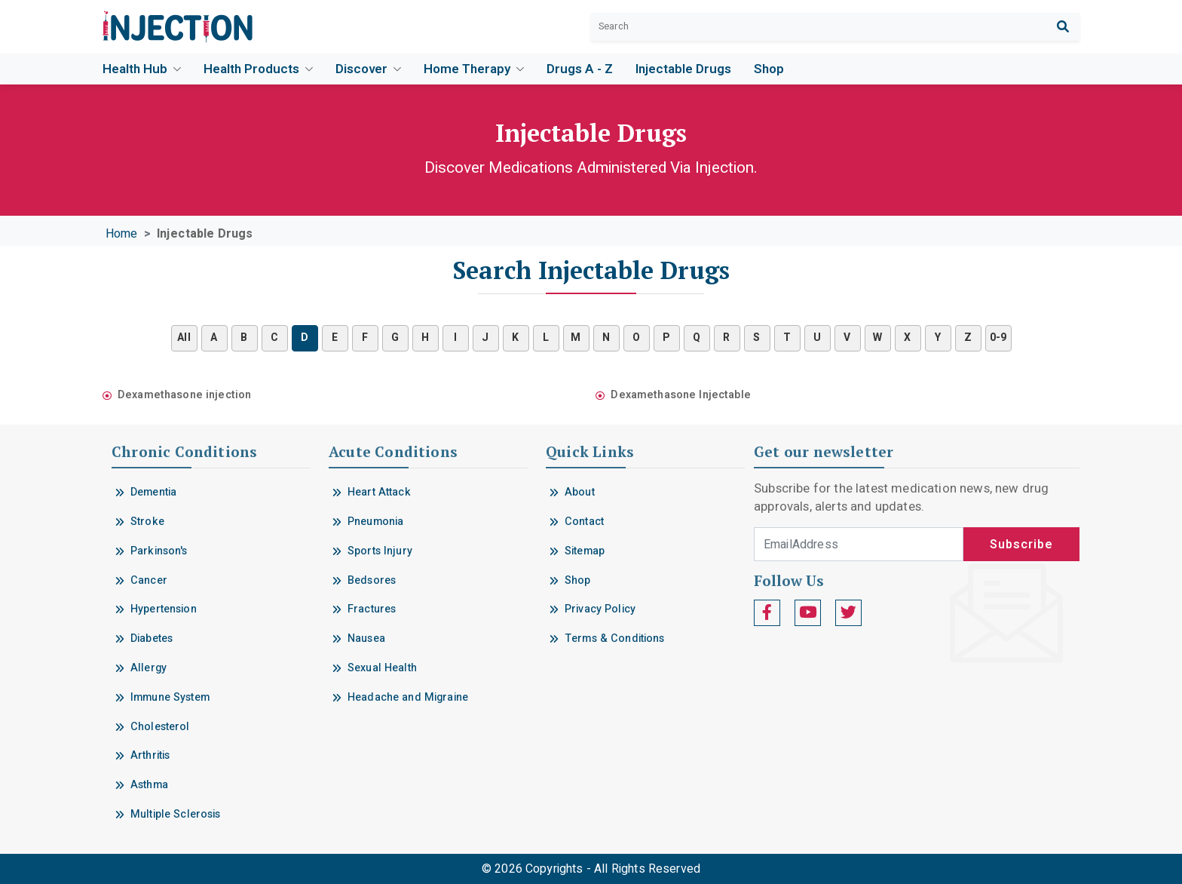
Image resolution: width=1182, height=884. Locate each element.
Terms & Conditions (615, 638)
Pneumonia (375, 521)
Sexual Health (382, 668)
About (580, 492)
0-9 (998, 337)
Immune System (170, 697)
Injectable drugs (683, 69)
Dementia (153, 492)
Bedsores (372, 580)
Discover (368, 69)
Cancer (148, 580)
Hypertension (163, 609)
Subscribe (1021, 545)
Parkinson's (159, 551)
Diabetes (151, 638)
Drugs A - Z (580, 69)
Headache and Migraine (408, 697)
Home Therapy (474, 69)
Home (122, 234)
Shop (769, 69)
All (183, 337)
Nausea (366, 638)
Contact (584, 521)
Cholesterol (160, 727)
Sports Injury (380, 551)
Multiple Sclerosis (175, 814)
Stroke (147, 521)
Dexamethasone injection (184, 395)
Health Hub (142, 69)
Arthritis (150, 755)
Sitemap (585, 551)
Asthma (149, 785)
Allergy (148, 668)
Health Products (258, 69)
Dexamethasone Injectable (680, 395)
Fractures (372, 609)
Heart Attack (379, 492)
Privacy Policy (600, 609)
